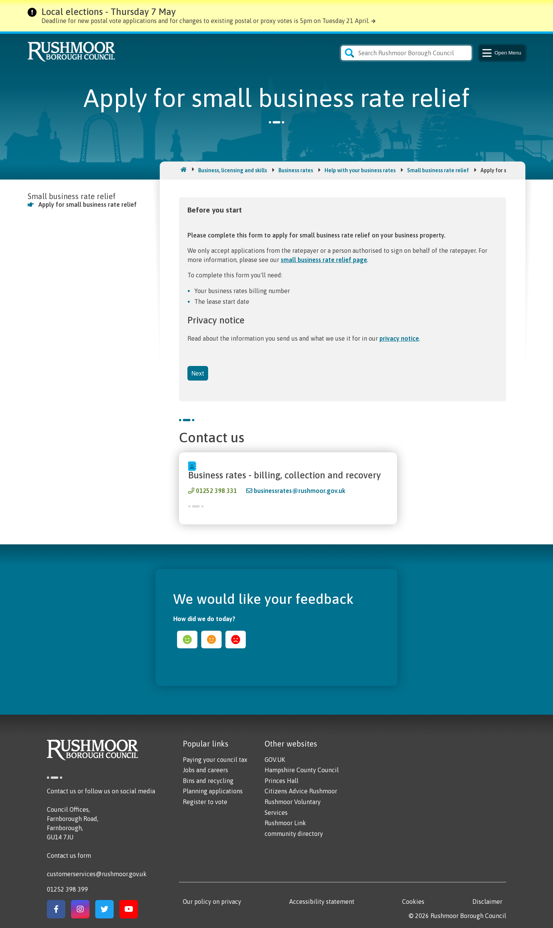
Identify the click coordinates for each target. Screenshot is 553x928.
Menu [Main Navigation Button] (501, 53)
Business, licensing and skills (232, 170)
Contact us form (69, 855)
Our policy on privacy (212, 901)
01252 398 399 (67, 889)
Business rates (295, 170)
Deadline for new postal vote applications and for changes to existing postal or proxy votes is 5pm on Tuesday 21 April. (205, 20)
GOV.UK (275, 759)
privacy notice (399, 338)
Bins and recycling (208, 780)
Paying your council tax (215, 759)
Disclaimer (487, 901)
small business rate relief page (324, 259)
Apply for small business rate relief (87, 204)
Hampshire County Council (302, 769)
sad (235, 639)
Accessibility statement (321, 901)
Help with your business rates (360, 170)
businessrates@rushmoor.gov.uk (299, 490)
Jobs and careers (205, 769)
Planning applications (213, 791)
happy (187, 639)
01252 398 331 (216, 490)
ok (211, 639)
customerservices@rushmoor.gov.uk (97, 873)
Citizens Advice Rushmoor (301, 791)
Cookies (413, 901)
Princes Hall (281, 780)
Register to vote (205, 801)
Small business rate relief (438, 170)
